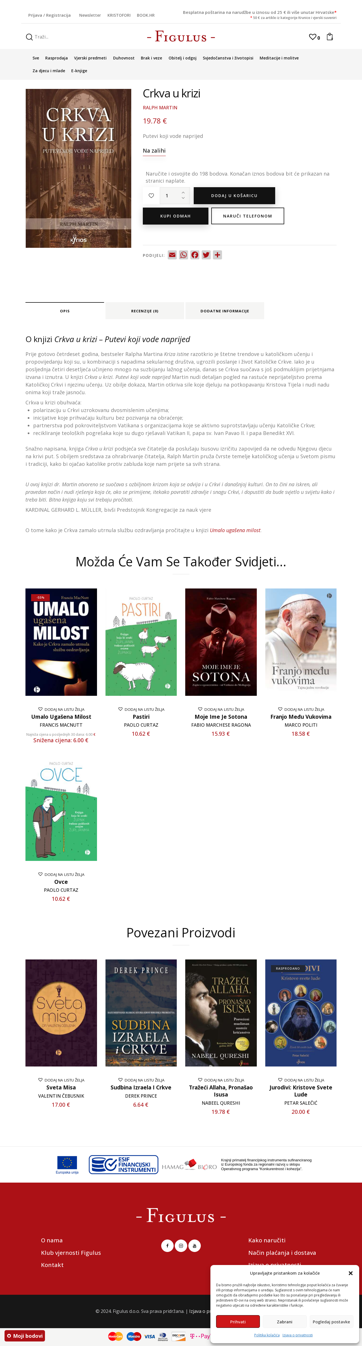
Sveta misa (61, 1087)
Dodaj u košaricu (234, 195)
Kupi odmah (175, 216)
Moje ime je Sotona (221, 716)
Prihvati (238, 1321)
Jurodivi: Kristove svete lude (301, 1091)
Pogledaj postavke (331, 1321)
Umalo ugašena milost (61, 716)
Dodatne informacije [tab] (225, 310)
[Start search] (29, 37)
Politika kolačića (267, 1335)
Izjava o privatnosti (298, 1335)
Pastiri (141, 716)
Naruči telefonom (247, 216)
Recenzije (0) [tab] (144, 310)
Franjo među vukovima (300, 716)
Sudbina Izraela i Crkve (141, 1087)
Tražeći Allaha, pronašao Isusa (221, 1091)
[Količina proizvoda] (175, 195)
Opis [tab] (65, 310)
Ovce (61, 882)
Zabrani (284, 1321)
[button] (351, 1273)
